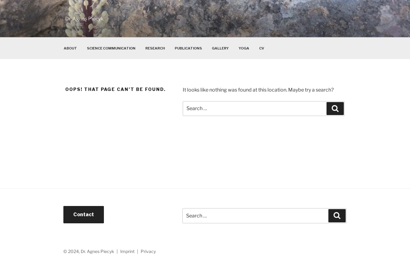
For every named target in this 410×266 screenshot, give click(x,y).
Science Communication (111, 48)
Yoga (244, 48)
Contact (83, 214)
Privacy (148, 251)
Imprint (127, 251)
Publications (188, 48)
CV (261, 48)
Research (155, 48)
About (70, 48)
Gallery (220, 48)
